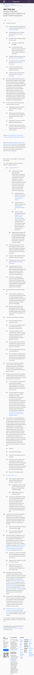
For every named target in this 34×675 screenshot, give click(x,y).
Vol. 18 (9, 4)
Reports (21, 652)
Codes (30, 639)
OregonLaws (16, 1)
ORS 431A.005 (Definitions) (17, 58)
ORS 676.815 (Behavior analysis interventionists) (19, 216)
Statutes (30, 643)
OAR (30, 648)
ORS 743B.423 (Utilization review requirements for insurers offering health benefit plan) (16, 413)
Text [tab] (5, 20)
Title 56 (13, 4)
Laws (30, 646)
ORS (6, 4)
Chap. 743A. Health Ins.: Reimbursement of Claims (13, 5)
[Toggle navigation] (29, 2)
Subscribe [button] (6, 650)
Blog (21, 642)
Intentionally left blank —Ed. (14, 167)
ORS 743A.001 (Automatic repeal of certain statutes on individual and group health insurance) (15, 610)
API (20, 647)
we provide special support (13, 660)
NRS (30, 645)
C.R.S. (30, 641)
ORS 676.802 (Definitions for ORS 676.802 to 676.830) (20, 198)
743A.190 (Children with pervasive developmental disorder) (15, 548)
